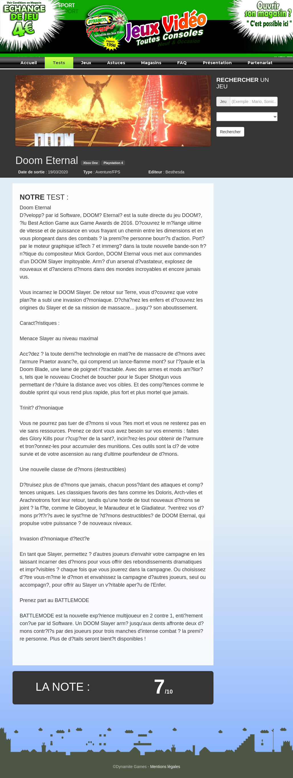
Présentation (217, 62)
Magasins (151, 62)
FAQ (182, 62)
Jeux (86, 62)
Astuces (116, 62)
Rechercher (230, 131)
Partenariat (260, 62)
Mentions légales (165, 766)
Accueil (29, 62)
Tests (59, 62)
